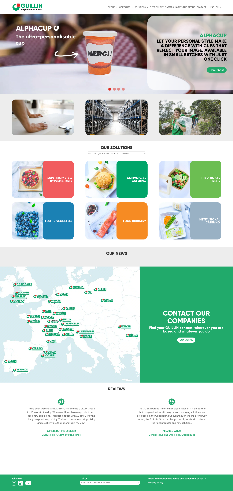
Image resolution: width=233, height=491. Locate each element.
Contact (201, 7)
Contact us (186, 340)
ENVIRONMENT (157, 7)
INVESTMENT (181, 7)
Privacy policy (155, 482)
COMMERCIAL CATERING (136, 179)
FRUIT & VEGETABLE (58, 221)
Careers (169, 7)
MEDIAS (191, 7)
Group (111, 7)
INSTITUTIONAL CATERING (209, 221)
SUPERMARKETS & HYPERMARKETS (59, 179)
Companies (124, 7)
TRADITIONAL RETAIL (210, 179)
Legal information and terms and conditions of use (176, 478)
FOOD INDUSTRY (134, 221)
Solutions (140, 7)
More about (217, 69)
